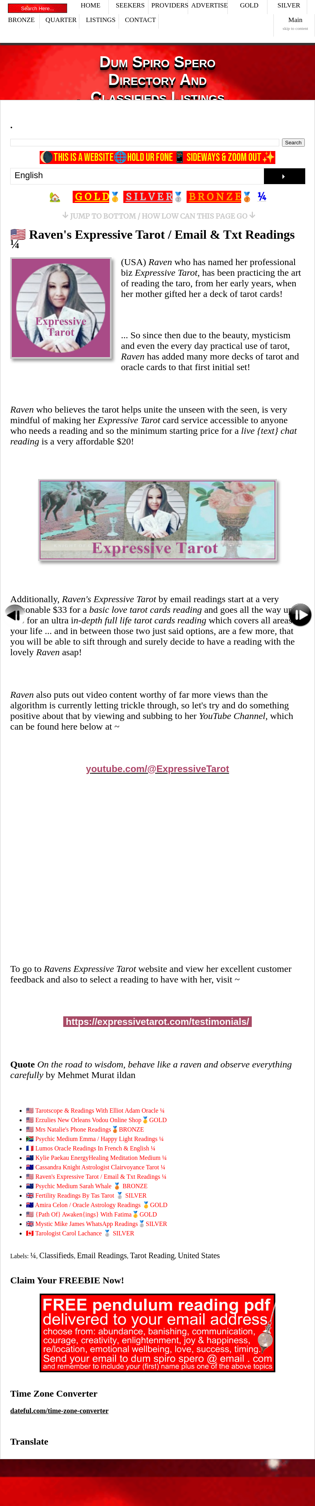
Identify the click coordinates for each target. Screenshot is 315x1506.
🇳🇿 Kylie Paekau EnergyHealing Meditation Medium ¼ (96, 1157)
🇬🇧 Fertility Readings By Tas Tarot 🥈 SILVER (86, 1195)
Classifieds (56, 1255)
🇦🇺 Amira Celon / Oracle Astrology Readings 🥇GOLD (96, 1205)
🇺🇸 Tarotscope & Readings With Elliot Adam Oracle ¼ (95, 1110)
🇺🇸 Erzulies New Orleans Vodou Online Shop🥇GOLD (96, 1120)
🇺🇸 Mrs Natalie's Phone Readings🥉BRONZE (85, 1129)
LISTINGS (101, 20)
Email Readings (102, 1255)
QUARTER (61, 20)
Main (295, 23)
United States (199, 1255)
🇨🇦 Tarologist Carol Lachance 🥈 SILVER (80, 1233)
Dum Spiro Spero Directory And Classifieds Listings (157, 79)
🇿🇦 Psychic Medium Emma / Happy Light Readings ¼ (95, 1138)
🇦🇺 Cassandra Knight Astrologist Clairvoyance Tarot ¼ (95, 1167)
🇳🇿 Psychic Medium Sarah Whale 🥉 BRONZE (87, 1186)
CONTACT (140, 20)
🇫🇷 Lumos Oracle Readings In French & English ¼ (91, 1148)
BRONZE (21, 20)
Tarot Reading (152, 1255)
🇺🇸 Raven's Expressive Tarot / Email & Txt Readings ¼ (152, 239)
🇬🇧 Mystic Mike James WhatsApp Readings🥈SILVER (96, 1223)
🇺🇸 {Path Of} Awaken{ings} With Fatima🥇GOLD (91, 1214)
